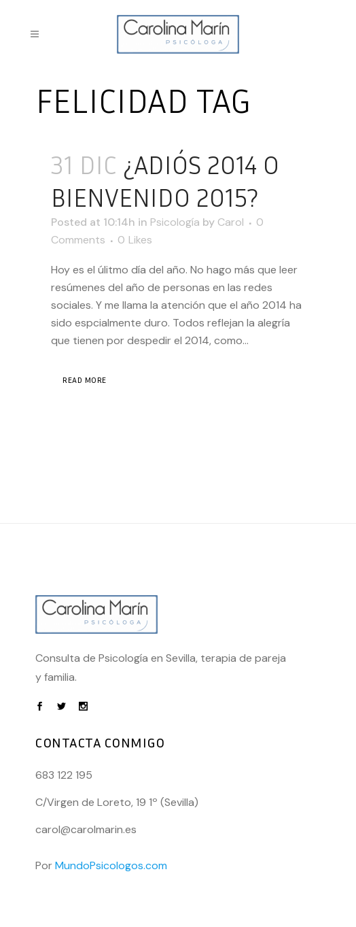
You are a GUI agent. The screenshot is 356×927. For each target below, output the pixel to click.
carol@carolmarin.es (86, 829)
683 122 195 (63, 775)
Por (101, 865)
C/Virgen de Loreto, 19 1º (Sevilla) (116, 802)
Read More (85, 380)
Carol (230, 222)
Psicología (175, 222)
